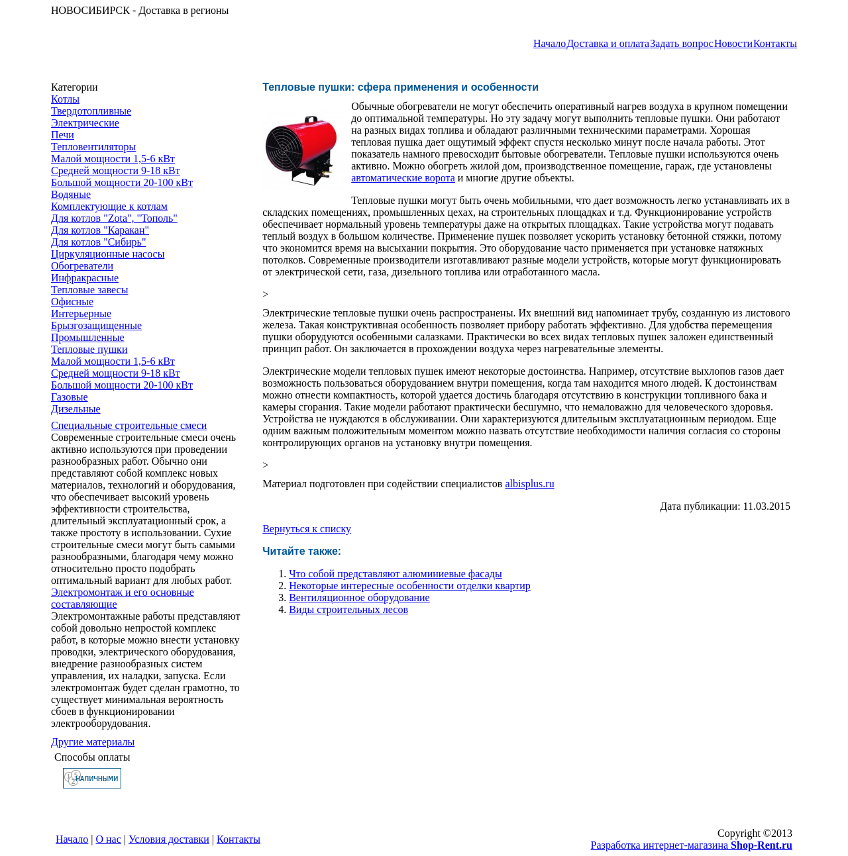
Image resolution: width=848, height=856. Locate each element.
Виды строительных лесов (348, 609)
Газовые (69, 397)
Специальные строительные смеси (129, 425)
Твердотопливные (91, 111)
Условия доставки (169, 839)
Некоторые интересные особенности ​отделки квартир (410, 585)
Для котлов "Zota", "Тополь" (114, 218)
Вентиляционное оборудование (359, 597)
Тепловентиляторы (93, 146)
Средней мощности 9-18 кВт (115, 170)
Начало (549, 43)
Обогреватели (82, 265)
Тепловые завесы (89, 289)
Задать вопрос (682, 43)
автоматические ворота (403, 177)
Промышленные (88, 337)
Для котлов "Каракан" (100, 230)
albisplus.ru (529, 483)
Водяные (71, 194)
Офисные (72, 301)
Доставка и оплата (607, 43)
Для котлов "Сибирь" (98, 242)
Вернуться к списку (306, 528)
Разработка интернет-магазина (691, 845)
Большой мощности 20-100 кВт (122, 182)
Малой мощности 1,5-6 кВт (113, 158)
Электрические (85, 122)
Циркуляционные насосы (107, 254)
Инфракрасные (85, 277)
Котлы (65, 99)
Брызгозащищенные (96, 325)
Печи (62, 134)
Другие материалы (92, 741)
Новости (733, 43)
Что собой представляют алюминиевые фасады (395, 573)
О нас (108, 839)
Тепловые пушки (89, 349)
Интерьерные (81, 313)
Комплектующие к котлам (109, 206)
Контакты (775, 43)
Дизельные (76, 408)
